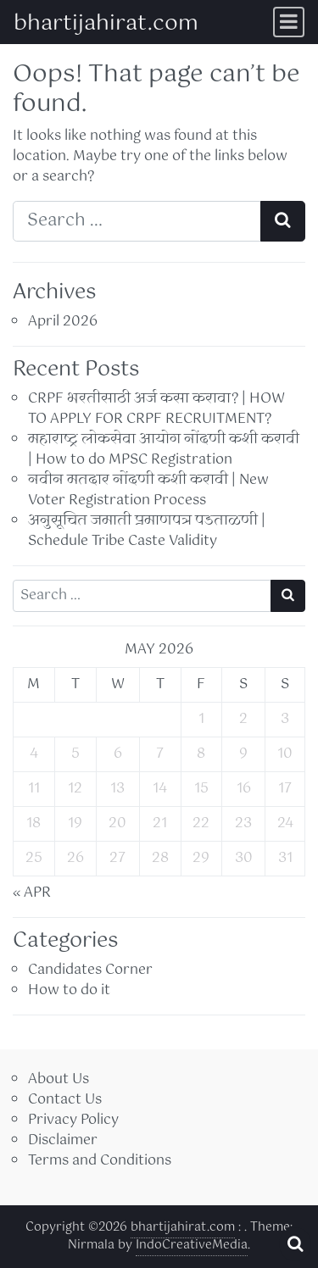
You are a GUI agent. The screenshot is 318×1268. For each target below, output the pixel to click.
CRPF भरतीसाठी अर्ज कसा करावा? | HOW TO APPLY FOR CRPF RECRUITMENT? (156, 409)
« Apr (32, 892)
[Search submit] (282, 221)
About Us (58, 1079)
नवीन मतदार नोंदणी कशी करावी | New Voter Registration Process (148, 490)
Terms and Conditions (99, 1160)
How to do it (69, 990)
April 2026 (63, 321)
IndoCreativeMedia (192, 1245)
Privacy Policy (73, 1120)
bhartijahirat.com (106, 24)
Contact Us (65, 1099)
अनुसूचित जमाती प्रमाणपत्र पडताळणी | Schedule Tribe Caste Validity (146, 531)
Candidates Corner (90, 970)
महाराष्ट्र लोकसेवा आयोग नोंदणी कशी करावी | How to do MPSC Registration (163, 449)
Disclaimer (63, 1140)
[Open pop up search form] (295, 1244)
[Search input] (137, 221)
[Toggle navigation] (288, 22)
